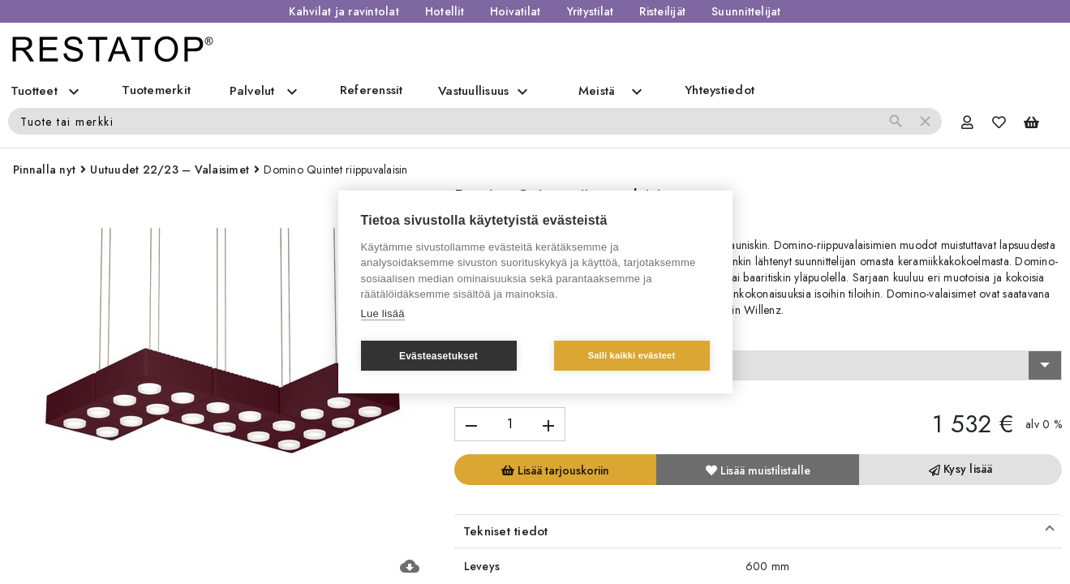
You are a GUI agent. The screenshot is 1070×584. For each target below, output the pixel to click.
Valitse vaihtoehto (507, 336)
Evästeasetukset (438, 356)
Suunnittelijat (746, 11)
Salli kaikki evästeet (632, 355)
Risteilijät (662, 11)
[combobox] (758, 365)
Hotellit (444, 11)
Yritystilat (590, 11)
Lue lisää (383, 313)
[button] (758, 531)
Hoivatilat (515, 11)
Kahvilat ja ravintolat (344, 11)
